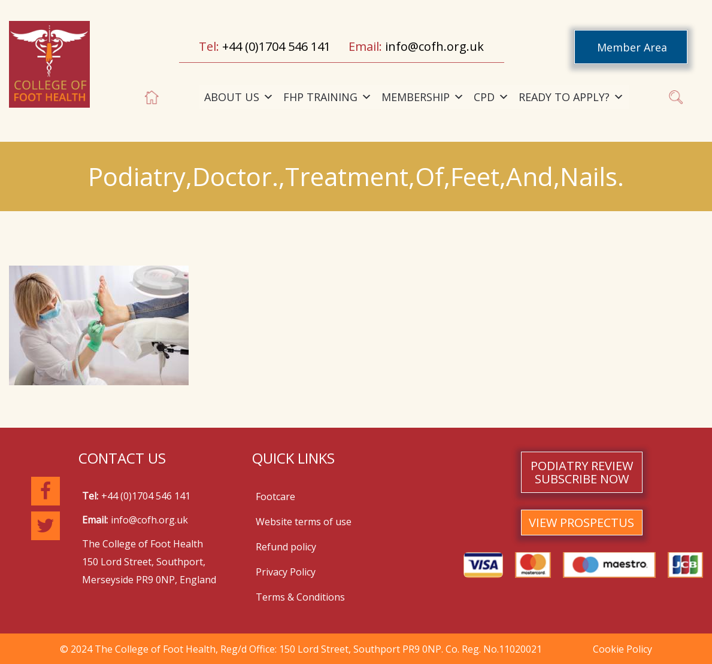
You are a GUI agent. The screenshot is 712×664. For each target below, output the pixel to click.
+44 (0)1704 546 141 (276, 46)
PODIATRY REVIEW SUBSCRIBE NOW (582, 472)
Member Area (632, 47)
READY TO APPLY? (571, 97)
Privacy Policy (286, 571)
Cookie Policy (622, 649)
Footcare (275, 496)
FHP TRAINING (327, 97)
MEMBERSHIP (422, 97)
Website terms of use (304, 521)
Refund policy (286, 546)
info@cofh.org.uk (434, 46)
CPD (491, 97)
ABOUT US (239, 97)
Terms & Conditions (300, 597)
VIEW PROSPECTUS (581, 522)
